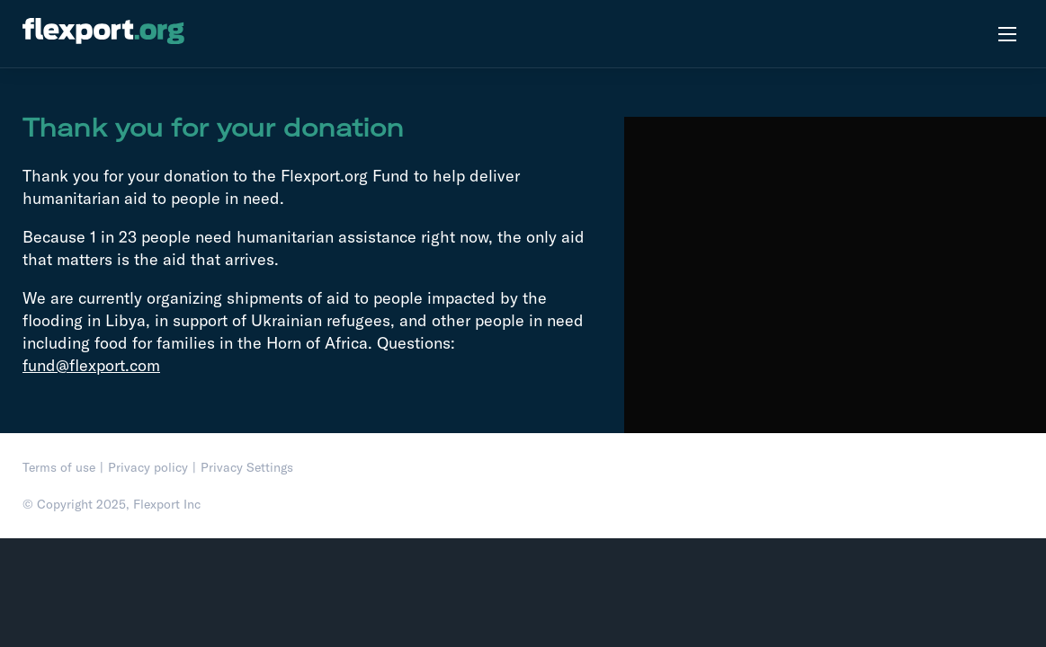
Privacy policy (148, 467)
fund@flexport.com (91, 365)
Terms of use (58, 467)
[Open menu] (1007, 33)
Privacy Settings (247, 467)
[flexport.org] (103, 33)
